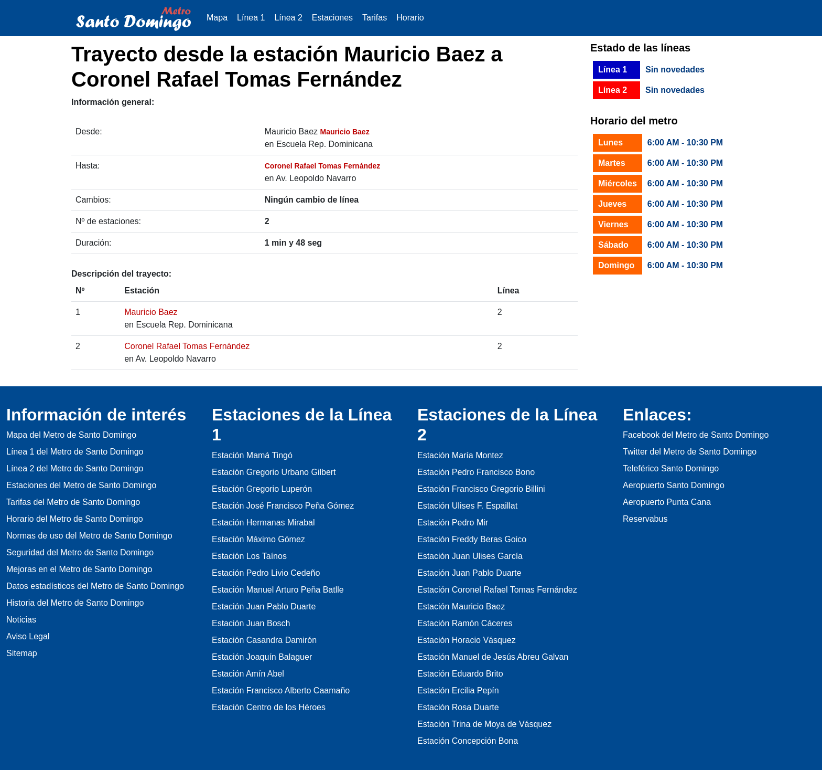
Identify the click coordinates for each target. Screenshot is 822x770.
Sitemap (21, 653)
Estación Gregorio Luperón (262, 488)
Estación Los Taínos (249, 556)
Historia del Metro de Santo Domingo (75, 602)
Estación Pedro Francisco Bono (476, 472)
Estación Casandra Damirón (264, 640)
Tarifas (374, 17)
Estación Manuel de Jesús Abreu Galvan (492, 656)
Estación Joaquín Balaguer (262, 656)
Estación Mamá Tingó (252, 455)
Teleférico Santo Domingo (671, 468)
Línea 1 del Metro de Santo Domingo (75, 451)
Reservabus (645, 518)
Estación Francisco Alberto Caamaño (281, 690)
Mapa (217, 17)
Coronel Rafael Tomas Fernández (187, 346)
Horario (410, 17)
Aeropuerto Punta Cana (667, 502)
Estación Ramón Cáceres (464, 623)
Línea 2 (288, 17)
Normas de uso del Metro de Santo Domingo (89, 535)
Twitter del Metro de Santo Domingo (689, 451)
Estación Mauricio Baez (461, 606)
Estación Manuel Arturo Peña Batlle (278, 589)
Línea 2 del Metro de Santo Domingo (75, 468)
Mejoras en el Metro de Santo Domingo (79, 569)
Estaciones (332, 17)
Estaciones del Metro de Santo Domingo (81, 485)
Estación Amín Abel (248, 673)
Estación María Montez (460, 455)
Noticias (21, 619)
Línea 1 (251, 17)
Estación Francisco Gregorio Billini (481, 488)
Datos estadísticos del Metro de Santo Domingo (95, 586)
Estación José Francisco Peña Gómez (283, 505)
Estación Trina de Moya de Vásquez (484, 724)
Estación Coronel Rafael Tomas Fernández (497, 589)
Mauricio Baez (150, 312)
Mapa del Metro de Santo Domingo (71, 434)
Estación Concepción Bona (467, 740)
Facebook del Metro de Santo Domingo (696, 434)
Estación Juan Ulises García (470, 556)
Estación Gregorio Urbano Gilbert (274, 472)
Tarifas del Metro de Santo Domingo (73, 502)
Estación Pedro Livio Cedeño (266, 572)
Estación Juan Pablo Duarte (264, 606)
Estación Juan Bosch (251, 623)
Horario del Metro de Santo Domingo (74, 518)
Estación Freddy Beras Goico (471, 539)
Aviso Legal (27, 636)
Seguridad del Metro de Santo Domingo (80, 552)
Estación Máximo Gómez (258, 539)
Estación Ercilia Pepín (458, 690)
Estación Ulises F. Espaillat (467, 505)
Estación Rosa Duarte (458, 707)
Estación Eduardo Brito (460, 673)
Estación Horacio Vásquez (466, 640)
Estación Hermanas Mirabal (263, 522)
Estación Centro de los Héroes (269, 707)
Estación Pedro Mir (452, 522)
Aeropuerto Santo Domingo (673, 485)
